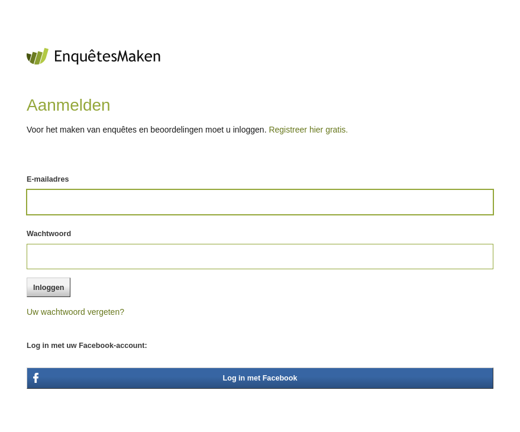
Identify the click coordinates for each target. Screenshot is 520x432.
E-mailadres (48, 179)
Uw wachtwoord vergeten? (75, 312)
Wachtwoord (49, 234)
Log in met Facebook (260, 378)
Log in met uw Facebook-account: (87, 345)
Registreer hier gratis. (308, 129)
